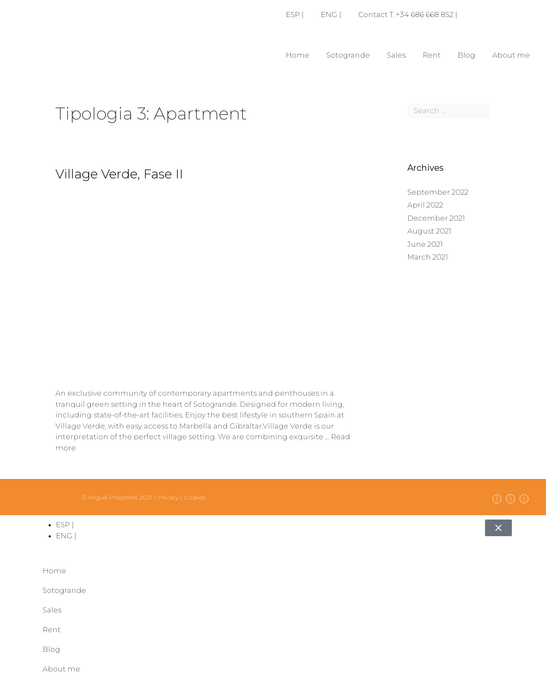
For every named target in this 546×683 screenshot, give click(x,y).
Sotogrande (348, 55)
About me (511, 55)
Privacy (168, 497)
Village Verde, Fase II (119, 174)
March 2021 (427, 257)
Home (297, 55)
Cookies (194, 497)
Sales (396, 55)
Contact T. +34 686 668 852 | (407, 14)
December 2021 (436, 218)
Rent (432, 55)
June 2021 (425, 244)
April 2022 (425, 205)
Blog (466, 55)
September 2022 (437, 192)
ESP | (295, 14)
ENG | (331, 14)
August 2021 (429, 231)
